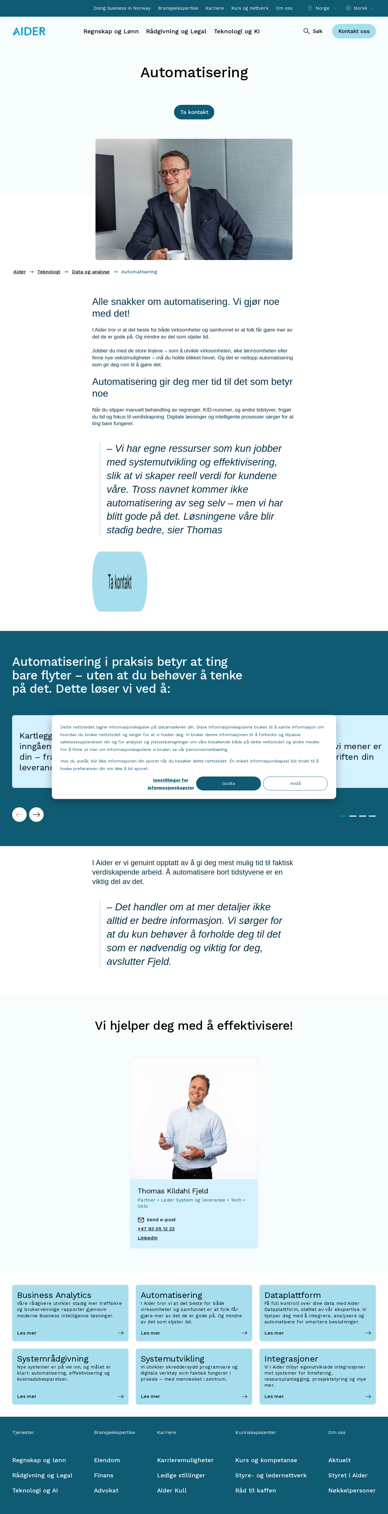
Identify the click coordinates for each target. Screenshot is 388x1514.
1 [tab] (343, 771)
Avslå (295, 783)
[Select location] (322, 8)
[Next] (36, 770)
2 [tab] (352, 771)
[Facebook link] (17, 1484)
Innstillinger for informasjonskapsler (171, 784)
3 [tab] (362, 771)
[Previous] (19, 770)
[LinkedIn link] (34, 1484)
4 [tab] (372, 771)
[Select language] (360, 8)
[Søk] (313, 31)
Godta (228, 783)
